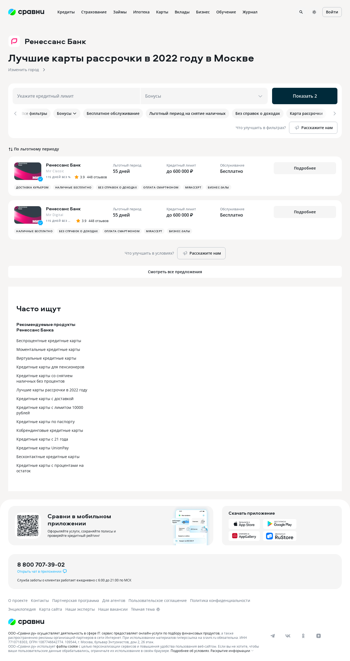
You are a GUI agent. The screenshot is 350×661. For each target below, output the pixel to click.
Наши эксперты (80, 608)
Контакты (40, 599)
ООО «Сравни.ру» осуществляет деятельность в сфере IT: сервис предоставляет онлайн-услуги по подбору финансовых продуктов (114, 632)
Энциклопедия (22, 608)
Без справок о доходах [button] (117, 187)
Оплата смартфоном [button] (161, 187)
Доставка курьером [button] (32, 187)
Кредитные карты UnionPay (42, 447)
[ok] (303, 635)
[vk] (288, 635)
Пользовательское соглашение (158, 599)
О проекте (18, 599)
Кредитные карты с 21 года (42, 438)
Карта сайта (50, 608)
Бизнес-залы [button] (218, 187)
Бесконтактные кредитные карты (48, 456)
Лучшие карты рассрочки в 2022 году (51, 389)
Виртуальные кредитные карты (46, 357)
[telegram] (272, 635)
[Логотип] (26, 621)
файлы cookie (67, 645)
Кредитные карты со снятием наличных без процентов (44, 377)
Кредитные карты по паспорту (45, 421)
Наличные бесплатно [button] (73, 187)
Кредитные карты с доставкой (45, 398)
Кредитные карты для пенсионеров (50, 366)
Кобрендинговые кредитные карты (49, 429)
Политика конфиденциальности (220, 599)
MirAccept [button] (193, 187)
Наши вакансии (113, 608)
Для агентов (113, 599)
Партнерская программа (75, 599)
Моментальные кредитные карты (48, 348)
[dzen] (318, 635)
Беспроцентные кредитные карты (48, 340)
